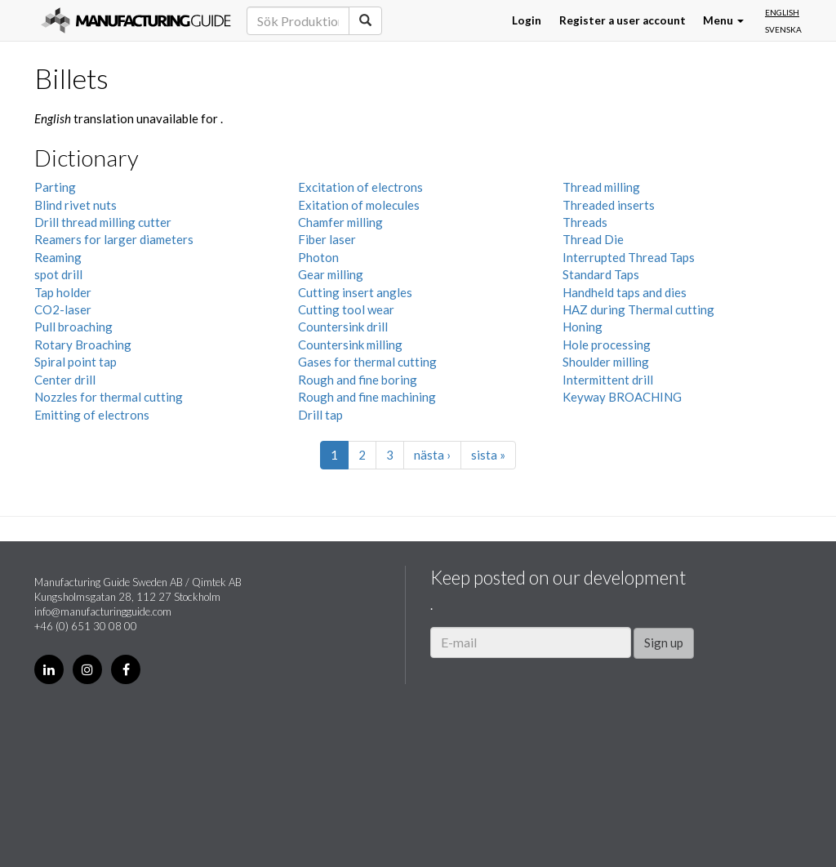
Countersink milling (350, 344)
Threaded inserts (609, 205)
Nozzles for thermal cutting (108, 396)
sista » (488, 454)
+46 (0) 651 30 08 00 (85, 626)
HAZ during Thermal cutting (638, 309)
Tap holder (62, 292)
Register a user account (622, 20)
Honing (583, 326)
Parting (55, 187)
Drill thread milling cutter (102, 222)
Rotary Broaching (82, 344)
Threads (585, 222)
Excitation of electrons (360, 187)
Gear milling (330, 274)
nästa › (432, 454)
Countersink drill (343, 326)
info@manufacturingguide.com (102, 611)
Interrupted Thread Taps (629, 257)
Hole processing (607, 344)
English (782, 12)
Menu (723, 20)
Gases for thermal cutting (367, 361)
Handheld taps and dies (625, 292)
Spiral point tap (75, 361)
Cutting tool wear (346, 309)
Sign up (663, 642)
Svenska (783, 29)
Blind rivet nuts (75, 205)
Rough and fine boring (357, 379)
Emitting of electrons (91, 414)
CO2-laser (62, 309)
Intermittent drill (608, 379)
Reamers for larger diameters (113, 239)
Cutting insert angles (355, 292)
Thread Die (593, 239)
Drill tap (320, 414)
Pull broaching (73, 326)
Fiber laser (327, 239)
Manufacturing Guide (136, 20)
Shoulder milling (606, 361)
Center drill (65, 379)
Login (526, 20)
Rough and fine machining (367, 396)
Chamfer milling (340, 222)
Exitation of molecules (359, 205)
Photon (318, 257)
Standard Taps (601, 274)
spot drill (58, 274)
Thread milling (601, 187)
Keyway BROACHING (622, 396)
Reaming (58, 257)
